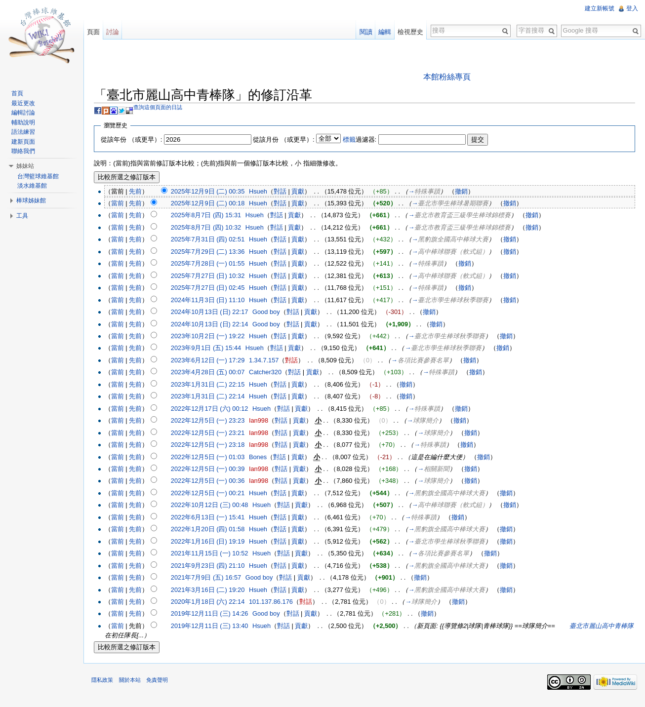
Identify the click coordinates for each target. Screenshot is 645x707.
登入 (631, 8)
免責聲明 (162, 684)
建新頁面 (25, 141)
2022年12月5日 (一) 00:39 (212, 469)
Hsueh (263, 192)
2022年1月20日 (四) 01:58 (212, 530)
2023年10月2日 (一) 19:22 (212, 337)
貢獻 (303, 192)
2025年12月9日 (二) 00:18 (212, 204)
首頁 (19, 93)
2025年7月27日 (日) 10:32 (212, 276)
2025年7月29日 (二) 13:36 (212, 252)
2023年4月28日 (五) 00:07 (212, 373)
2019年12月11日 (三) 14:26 (214, 614)
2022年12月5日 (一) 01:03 (212, 457)
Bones (263, 457)
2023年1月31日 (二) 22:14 (212, 397)
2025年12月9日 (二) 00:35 (212, 192)
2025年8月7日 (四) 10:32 (211, 228)
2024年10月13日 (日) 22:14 (214, 324)
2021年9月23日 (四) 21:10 (212, 566)
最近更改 (25, 103)
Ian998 (264, 421)
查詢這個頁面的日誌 (163, 108)
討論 (116, 32)
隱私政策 (108, 684)
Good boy (271, 312)
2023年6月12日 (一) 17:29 (212, 361)
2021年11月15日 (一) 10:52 (214, 554)
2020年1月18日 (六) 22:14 (212, 602)
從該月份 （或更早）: (289, 140)
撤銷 (466, 192)
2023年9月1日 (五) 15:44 (211, 349)
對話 (285, 192)
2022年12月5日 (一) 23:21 (212, 433)
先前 (140, 192)
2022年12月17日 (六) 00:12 (214, 409)
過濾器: (365, 140)
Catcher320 (270, 373)
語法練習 (25, 131)
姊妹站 (27, 165)
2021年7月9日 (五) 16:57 (211, 578)
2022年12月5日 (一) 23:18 (212, 445)
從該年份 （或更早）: (136, 140)
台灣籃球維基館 (40, 176)
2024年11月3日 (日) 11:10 (212, 300)
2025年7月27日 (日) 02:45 (212, 288)
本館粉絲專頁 (448, 77)
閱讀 (364, 32)
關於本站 (135, 684)
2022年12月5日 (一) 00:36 (212, 481)
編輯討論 (25, 112)
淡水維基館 (34, 185)
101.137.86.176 (276, 602)
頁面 (96, 32)
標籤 (354, 140)
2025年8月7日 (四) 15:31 (211, 216)
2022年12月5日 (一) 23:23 (212, 421)
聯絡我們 (25, 151)
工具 (24, 215)
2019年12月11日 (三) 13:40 (214, 626)
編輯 (383, 32)
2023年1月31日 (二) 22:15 (212, 385)
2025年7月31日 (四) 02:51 (212, 240)
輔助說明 (25, 122)
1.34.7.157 (269, 361)
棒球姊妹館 (33, 200)
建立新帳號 (598, 8)
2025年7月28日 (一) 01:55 (212, 264)
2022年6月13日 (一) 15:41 (212, 518)
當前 (122, 204)
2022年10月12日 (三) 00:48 (214, 506)
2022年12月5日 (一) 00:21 (212, 494)
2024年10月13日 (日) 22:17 (214, 312)
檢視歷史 (409, 32)
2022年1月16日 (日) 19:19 (212, 542)
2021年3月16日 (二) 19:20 (212, 590)
